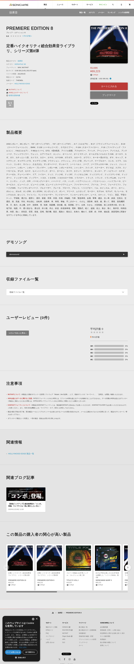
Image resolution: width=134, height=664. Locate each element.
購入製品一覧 (83, 627)
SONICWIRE (18, 4)
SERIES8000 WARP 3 (104, 580)
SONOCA (65, 627)
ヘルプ (48, 639)
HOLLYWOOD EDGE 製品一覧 (21, 454)
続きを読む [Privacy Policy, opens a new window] (23, 647)
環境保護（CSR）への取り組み (110, 630)
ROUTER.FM (66, 630)
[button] (128, 567)
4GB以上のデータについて (17, 92)
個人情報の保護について (108, 642)
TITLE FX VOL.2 (73, 580)
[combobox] (33, 619)
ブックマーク (109, 95)
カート (81, 645)
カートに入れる (109, 86)
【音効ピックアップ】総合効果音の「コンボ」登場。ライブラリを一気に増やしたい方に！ (25, 505)
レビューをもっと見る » (17, 333)
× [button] (37, 619)
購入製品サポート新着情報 (87, 630)
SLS (63, 642)
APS (63, 639)
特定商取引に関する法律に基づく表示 (112, 633)
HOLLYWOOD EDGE (22, 84)
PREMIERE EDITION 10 (17, 580)
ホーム (52, 612)
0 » (27, 36)
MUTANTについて (14, 89)
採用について (104, 645)
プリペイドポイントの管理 (87, 639)
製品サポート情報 (51, 627)
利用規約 (103, 639)
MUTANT (65, 633)
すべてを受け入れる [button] (13, 652)
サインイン (103, 5)
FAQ (47, 633)
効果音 (20, 61)
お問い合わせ (50, 642)
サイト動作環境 (105, 636)
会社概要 (103, 627)
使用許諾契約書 (13, 95)
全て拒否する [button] (30, 652)
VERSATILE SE (20, 64)
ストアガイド (50, 636)
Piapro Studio (66, 636)
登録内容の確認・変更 (86, 636)
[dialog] (21, 638)
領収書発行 (82, 633)
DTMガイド (49, 630)
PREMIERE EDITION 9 (45, 580)
